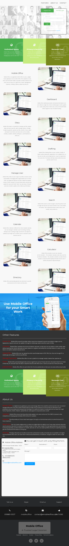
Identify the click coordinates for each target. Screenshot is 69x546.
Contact (63, 3)
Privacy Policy (38, 535)
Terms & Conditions (48, 535)
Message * (27, 451)
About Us (54, 3)
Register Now (47, 10)
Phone (55, 444)
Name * (26, 444)
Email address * (43, 444)
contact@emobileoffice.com (12, 462)
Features (44, 3)
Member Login (60, 10)
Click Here (58, 30)
